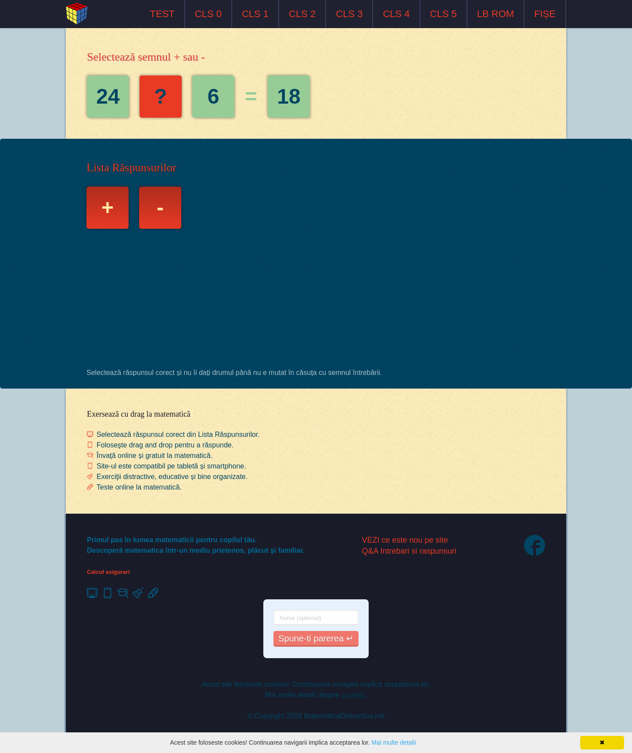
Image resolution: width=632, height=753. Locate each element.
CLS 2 (302, 13)
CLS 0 (208, 13)
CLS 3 (349, 13)
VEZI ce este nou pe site (405, 540)
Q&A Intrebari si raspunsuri (409, 551)
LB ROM (495, 13)
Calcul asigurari (108, 572)
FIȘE (545, 13)
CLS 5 (443, 13)
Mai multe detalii (393, 742)
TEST (162, 13)
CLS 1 (255, 13)
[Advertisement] (316, 300)
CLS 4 (396, 13)
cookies (353, 695)
